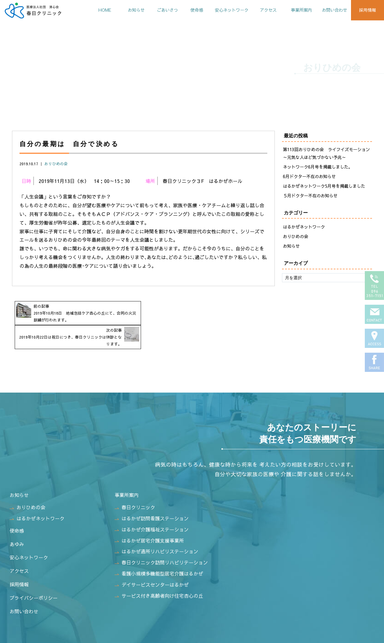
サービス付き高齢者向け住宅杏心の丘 (159, 572)
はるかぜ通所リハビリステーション (156, 528)
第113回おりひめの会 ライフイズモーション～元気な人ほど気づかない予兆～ (326, 154)
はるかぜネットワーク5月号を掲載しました (324, 187)
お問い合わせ (332, 10)
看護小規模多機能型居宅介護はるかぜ (159, 550)
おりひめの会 (56, 164)
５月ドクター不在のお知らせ (310, 196)
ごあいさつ (157, 10)
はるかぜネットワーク (304, 228)
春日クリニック (135, 484)
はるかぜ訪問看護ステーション (152, 495)
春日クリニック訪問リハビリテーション (161, 539)
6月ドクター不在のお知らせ (309, 177)
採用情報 (366, 10)
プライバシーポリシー (34, 574)
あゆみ (17, 520)
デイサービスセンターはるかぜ (152, 561)
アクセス (263, 10)
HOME (92, 10)
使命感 (188, 10)
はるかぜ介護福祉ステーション (152, 506)
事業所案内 (297, 10)
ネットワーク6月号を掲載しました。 (317, 167)
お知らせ (124, 10)
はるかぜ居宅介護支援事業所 (149, 517)
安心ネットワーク (225, 10)
